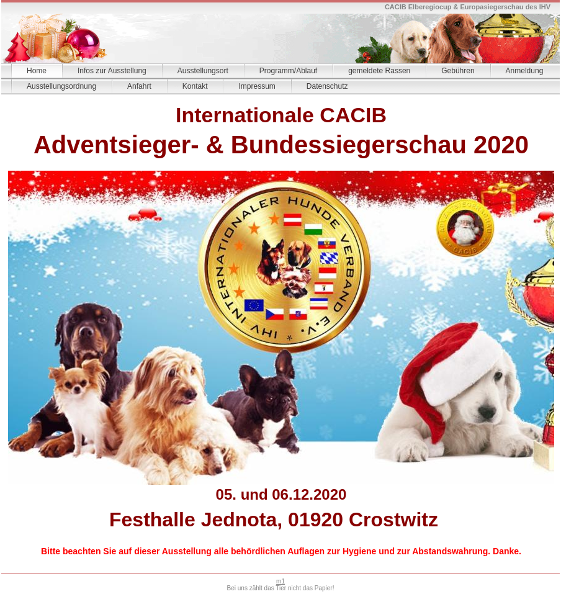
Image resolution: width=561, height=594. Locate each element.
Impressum (256, 86)
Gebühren (457, 70)
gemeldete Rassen (379, 70)
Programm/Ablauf (288, 70)
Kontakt (195, 86)
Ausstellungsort (202, 70)
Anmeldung (525, 70)
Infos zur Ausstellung (112, 70)
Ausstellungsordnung (61, 86)
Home (37, 70)
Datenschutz (327, 86)
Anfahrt (139, 86)
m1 (280, 581)
